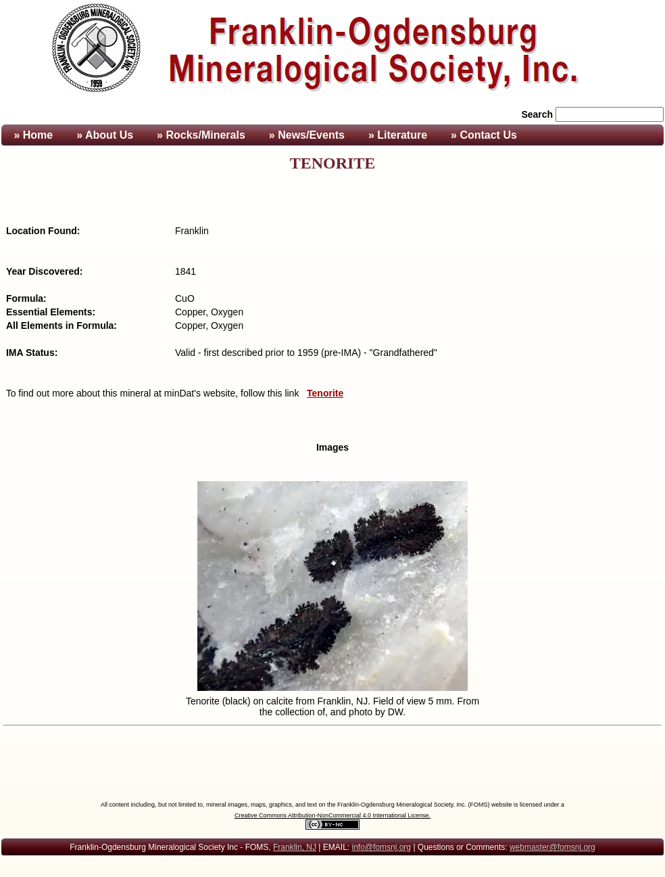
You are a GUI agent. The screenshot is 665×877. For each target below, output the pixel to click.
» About (104, 135)
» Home (32, 135)
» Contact (484, 135)
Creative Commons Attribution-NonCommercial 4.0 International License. (332, 815)
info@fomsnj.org (381, 847)
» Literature (397, 135)
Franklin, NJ (294, 847)
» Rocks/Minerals (201, 135)
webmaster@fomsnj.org (552, 847)
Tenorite (325, 393)
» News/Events (307, 135)
